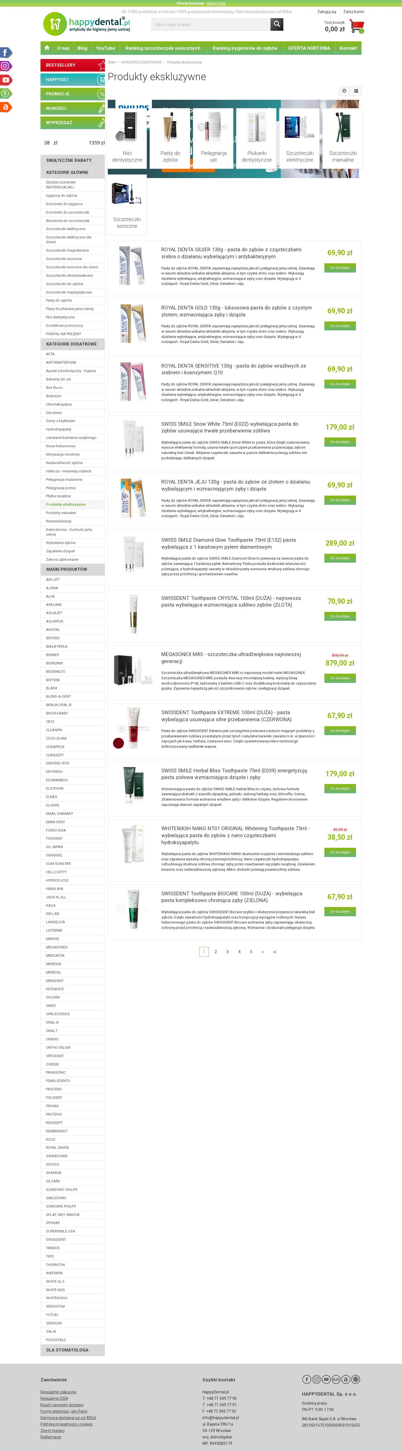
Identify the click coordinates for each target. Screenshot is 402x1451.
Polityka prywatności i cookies (66, 1424)
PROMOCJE (58, 93)
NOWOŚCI (56, 108)
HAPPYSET (57, 79)
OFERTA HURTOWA (309, 48)
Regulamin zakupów (58, 1392)
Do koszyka (340, 250)
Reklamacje (50, 1437)
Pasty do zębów (170, 149)
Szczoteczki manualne (342, 151)
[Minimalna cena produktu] (46, 143)
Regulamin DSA (54, 1398)
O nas (63, 48)
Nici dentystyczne (126, 149)
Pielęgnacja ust (213, 149)
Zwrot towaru (52, 1430)
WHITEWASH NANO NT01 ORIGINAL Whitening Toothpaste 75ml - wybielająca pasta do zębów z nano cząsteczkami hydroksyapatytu (235, 825)
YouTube (105, 48)
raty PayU (78, 1411)
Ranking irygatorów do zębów (245, 48)
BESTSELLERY (60, 65)
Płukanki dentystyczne (256, 151)
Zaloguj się (326, 12)
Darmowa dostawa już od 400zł (68, 1418)
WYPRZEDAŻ (59, 122)
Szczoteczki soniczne (126, 209)
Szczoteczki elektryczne (299, 151)
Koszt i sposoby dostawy (62, 1405)
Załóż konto (353, 12)
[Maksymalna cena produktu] (94, 143)
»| (274, 942)
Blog (82, 48)
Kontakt (348, 48)
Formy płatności (54, 1411)
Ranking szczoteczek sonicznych (163, 48)
